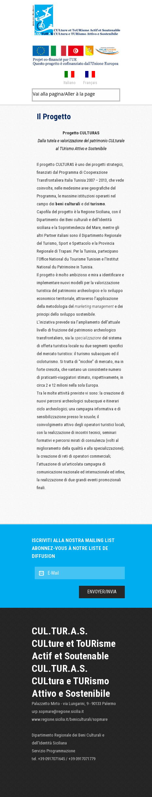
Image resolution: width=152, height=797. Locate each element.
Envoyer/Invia (102, 591)
